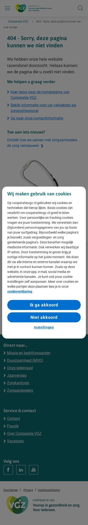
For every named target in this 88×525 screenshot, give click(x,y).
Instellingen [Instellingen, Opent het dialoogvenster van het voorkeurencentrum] (44, 327)
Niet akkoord (44, 317)
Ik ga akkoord (44, 304)
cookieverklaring (19, 291)
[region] (44, 262)
